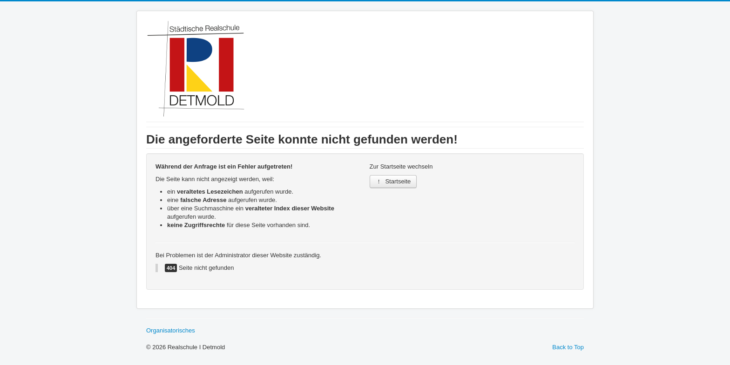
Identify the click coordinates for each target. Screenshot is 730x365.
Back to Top (568, 347)
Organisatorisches (170, 330)
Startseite (393, 181)
